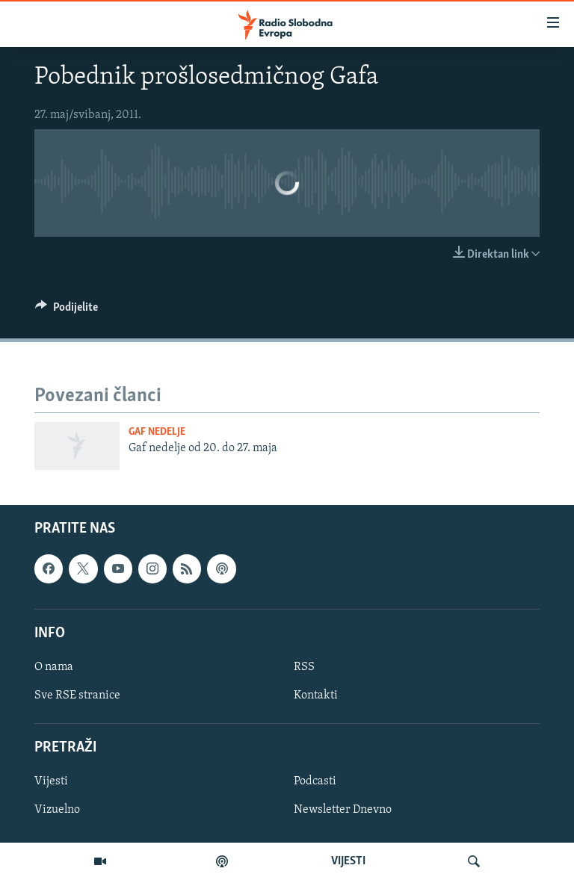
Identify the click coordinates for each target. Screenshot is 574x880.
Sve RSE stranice (77, 695)
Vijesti (51, 782)
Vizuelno (57, 811)
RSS (304, 667)
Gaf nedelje (157, 432)
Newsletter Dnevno (343, 811)
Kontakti (316, 695)
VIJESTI (348, 861)
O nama (53, 667)
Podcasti (315, 782)
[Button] (66, 311)
